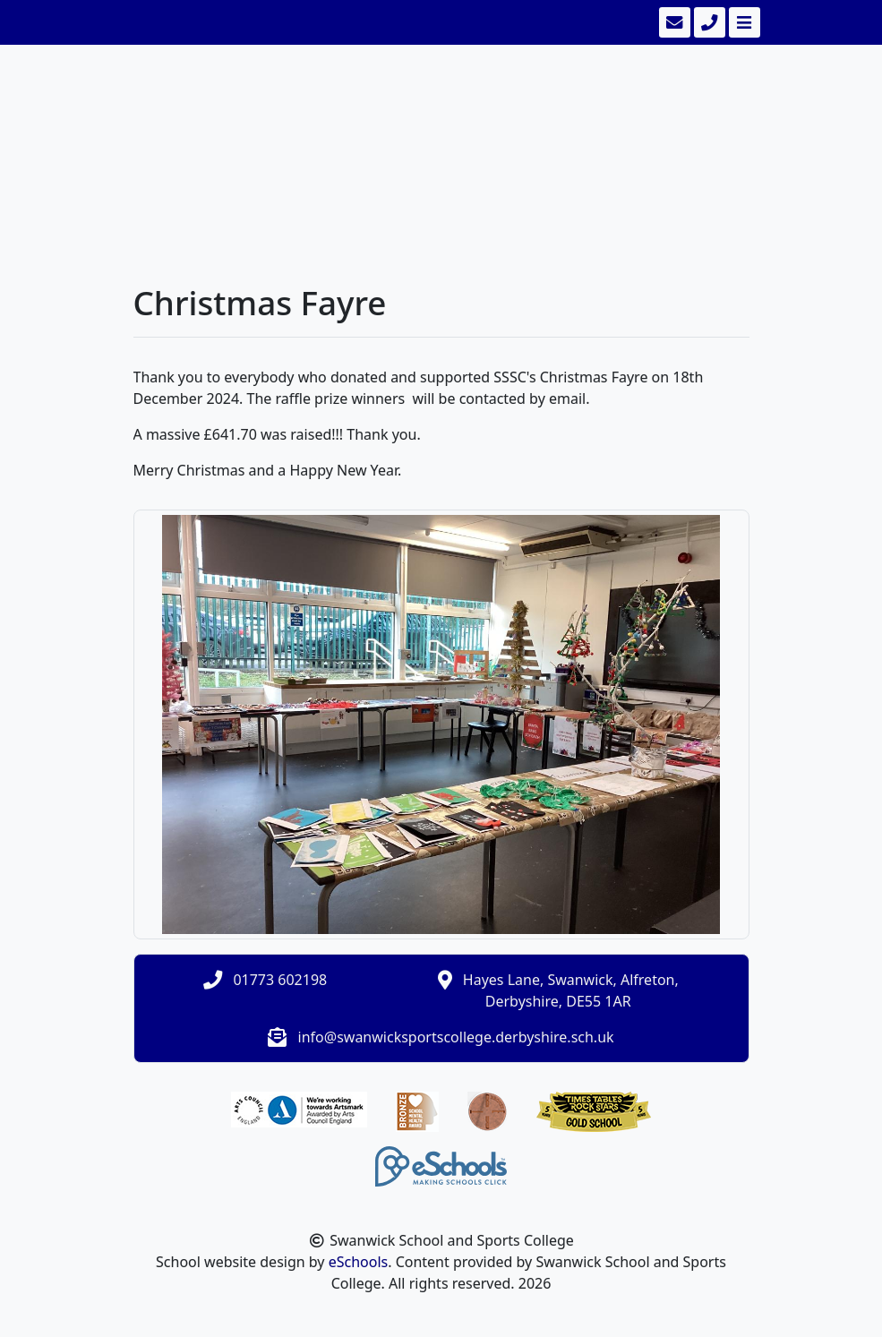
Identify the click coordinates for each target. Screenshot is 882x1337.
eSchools (359, 1262)
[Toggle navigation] (742, 22)
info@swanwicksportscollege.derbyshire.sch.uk (456, 1037)
